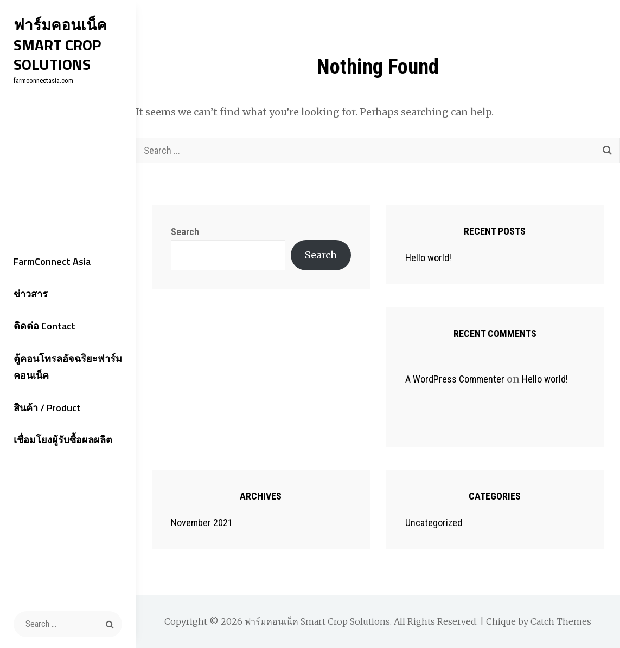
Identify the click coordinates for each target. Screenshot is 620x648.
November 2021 (202, 522)
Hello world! (428, 257)
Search (185, 231)
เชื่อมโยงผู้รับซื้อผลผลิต (63, 439)
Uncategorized (433, 522)
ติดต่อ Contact (44, 326)
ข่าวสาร (31, 294)
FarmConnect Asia (52, 261)
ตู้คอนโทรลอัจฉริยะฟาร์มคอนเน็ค (68, 367)
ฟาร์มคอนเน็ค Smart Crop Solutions (60, 44)
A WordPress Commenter (454, 379)
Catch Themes (560, 621)
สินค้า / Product (47, 407)
